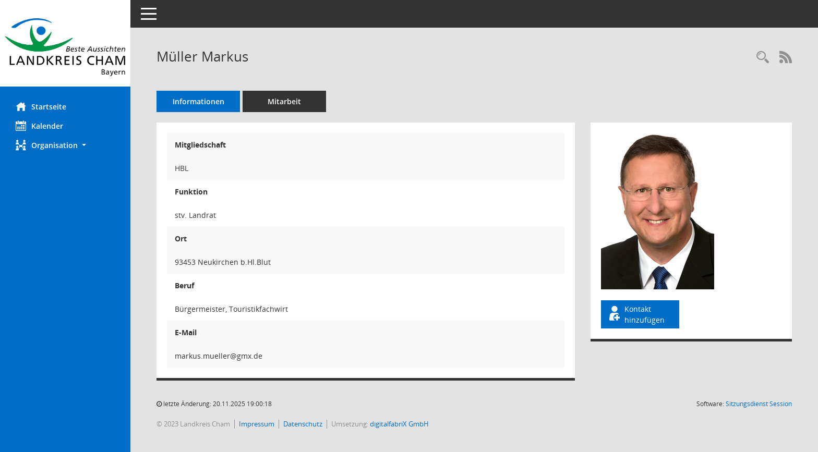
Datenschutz (302, 424)
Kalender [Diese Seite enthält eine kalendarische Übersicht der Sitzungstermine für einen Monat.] (39, 125)
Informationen (198, 101)
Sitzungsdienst (759, 403)
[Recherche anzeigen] (762, 57)
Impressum (256, 424)
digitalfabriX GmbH (399, 424)
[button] (65, 145)
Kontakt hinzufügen (636, 314)
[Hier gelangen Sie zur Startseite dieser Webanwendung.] (65, 47)
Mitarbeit (284, 101)
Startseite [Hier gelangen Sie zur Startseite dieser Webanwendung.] (41, 106)
